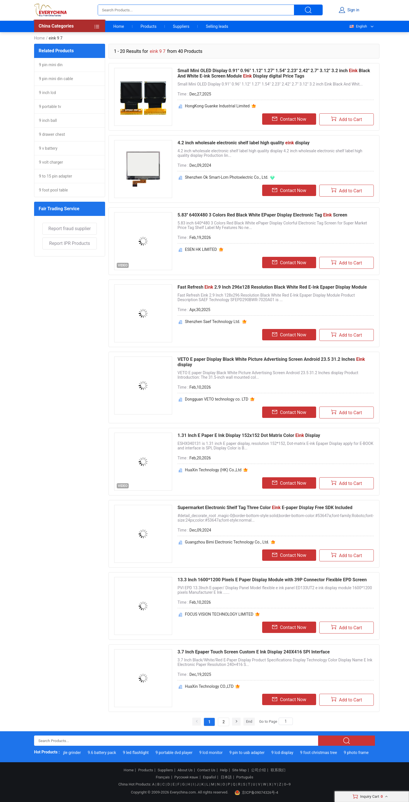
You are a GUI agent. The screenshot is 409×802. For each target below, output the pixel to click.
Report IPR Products (69, 243)
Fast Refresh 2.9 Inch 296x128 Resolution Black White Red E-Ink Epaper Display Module (272, 287)
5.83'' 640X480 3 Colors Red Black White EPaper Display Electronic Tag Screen (262, 215)
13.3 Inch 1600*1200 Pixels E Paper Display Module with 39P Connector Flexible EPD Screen (272, 579)
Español (209, 777)
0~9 (287, 784)
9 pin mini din (50, 65)
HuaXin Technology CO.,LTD (209, 686)
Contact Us (206, 770)
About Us (185, 770)
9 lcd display (287, 752)
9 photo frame (361, 752)
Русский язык (186, 777)
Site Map (239, 770)
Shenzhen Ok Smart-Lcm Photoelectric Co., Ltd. (226, 177)
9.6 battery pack (107, 752)
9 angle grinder (72, 752)
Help (224, 770)
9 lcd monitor (216, 752)
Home (118, 26)
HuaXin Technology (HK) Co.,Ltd (213, 470)
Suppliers (181, 26)
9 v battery (48, 148)
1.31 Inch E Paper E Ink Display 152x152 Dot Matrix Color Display (249, 435)
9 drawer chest (52, 134)
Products (148, 26)
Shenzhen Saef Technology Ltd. (212, 321)
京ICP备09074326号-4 (256, 792)
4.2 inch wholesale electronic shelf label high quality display (244, 142)
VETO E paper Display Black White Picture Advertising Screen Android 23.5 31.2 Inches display (271, 362)
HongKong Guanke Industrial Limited (217, 106)
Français (163, 777)
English (358, 26)
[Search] (286, 721)
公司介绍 (258, 770)
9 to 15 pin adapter (55, 176)
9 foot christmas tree (323, 752)
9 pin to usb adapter (252, 752)
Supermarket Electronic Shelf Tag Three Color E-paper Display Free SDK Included (265, 507)
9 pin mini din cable (56, 78)
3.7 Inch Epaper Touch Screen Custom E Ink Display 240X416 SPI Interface (254, 652)
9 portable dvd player (178, 752)
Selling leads (217, 26)
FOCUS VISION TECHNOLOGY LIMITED (219, 614)
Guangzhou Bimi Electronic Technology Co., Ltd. (227, 542)
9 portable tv (50, 106)
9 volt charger (51, 162)
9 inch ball (48, 120)
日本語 (226, 777)
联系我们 (278, 770)
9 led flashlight (141, 752)
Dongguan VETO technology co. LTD (216, 399)
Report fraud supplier (69, 228)
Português (244, 777)
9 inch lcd (47, 92)
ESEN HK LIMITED (201, 249)
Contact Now (289, 119)
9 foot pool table (53, 190)
